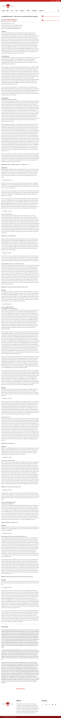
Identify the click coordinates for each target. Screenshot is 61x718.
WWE (7, 10)
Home (3, 10)
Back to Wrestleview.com (20, 688)
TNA (12, 10)
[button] (58, 10)
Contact (41, 10)
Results (22, 10)
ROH (17, 10)
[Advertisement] (51, 35)
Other (28, 10)
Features (35, 10)
